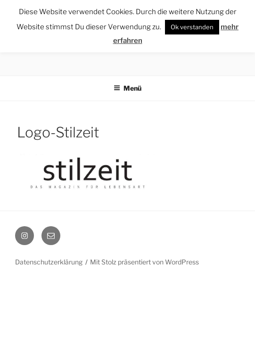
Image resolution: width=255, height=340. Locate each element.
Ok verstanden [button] (192, 27)
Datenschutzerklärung (48, 262)
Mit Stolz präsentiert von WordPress (144, 262)
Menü (127, 88)
